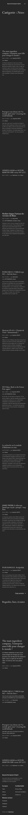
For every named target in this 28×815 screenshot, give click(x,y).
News (6, 60)
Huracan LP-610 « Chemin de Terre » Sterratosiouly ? (13, 331)
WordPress (11, 811)
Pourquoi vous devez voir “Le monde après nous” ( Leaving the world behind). (14, 114)
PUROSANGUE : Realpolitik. (13, 568)
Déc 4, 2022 (5, 335)
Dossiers (15, 220)
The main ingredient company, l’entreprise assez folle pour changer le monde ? (13, 53)
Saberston (14, 175)
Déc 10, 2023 (5, 118)
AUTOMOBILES (8, 220)
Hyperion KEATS (17, 58)
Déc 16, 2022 (5, 218)
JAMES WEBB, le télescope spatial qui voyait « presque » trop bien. (14, 507)
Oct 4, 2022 (5, 512)
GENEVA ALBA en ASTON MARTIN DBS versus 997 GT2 (14, 171)
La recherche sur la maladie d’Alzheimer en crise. (12, 446)
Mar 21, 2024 (5, 58)
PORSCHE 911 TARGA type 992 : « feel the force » (13, 273)
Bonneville (15, 218)
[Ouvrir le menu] (25, 4)
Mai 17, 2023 (5, 175)
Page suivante (20, 593)
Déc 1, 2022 (5, 391)
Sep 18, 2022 (5, 570)
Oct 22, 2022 (5, 450)
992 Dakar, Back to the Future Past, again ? (13, 388)
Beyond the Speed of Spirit (14, 3)
